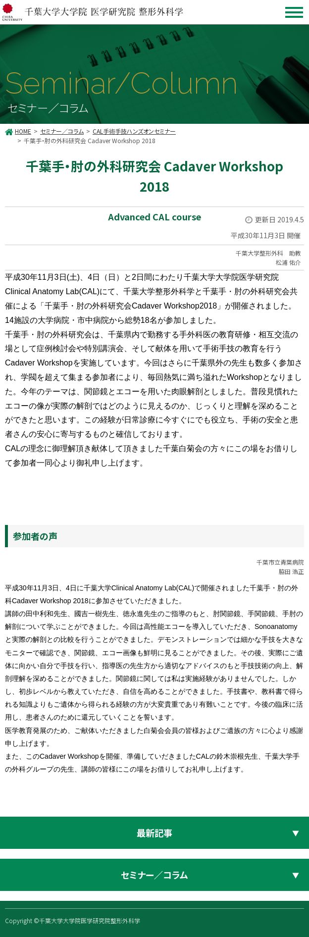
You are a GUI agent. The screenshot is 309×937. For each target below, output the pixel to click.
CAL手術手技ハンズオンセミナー (134, 131)
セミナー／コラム (62, 131)
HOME (23, 131)
